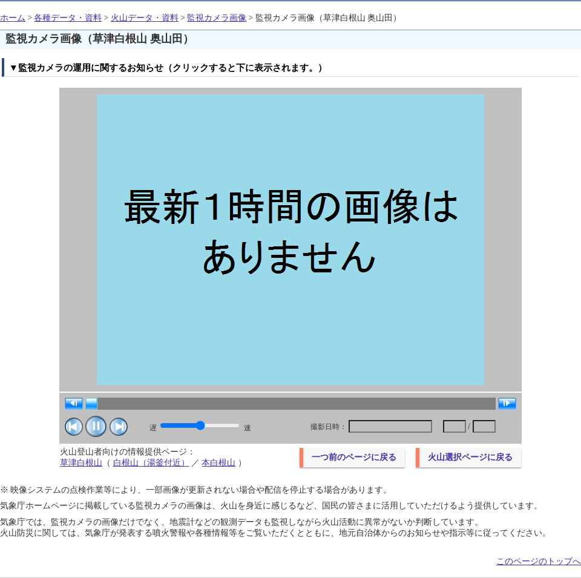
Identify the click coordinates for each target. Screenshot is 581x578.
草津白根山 (81, 462)
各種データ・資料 (68, 17)
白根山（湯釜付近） (151, 462)
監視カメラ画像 (216, 17)
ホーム (12, 17)
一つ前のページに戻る (354, 457)
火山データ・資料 (145, 17)
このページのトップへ (538, 561)
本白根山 (218, 462)
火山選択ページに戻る (470, 457)
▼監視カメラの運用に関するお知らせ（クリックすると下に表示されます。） (168, 67)
